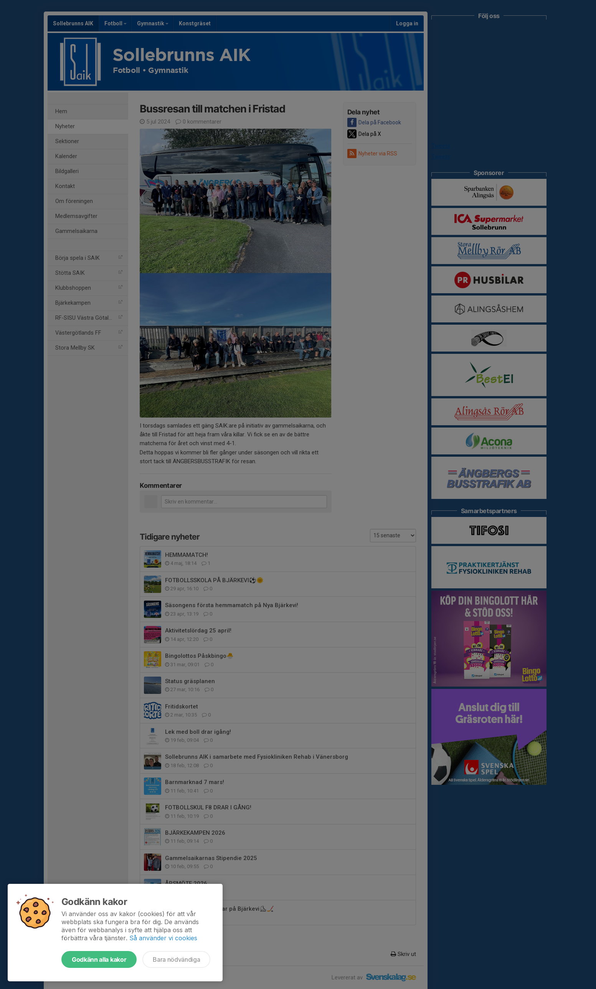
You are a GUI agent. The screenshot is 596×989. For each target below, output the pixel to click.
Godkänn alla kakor (99, 959)
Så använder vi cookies (163, 938)
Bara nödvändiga (176, 959)
